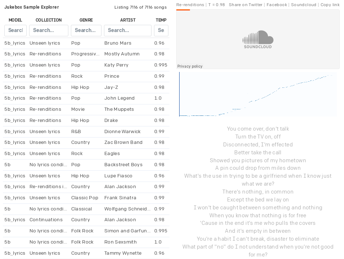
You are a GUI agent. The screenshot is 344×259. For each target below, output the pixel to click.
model (15, 20)
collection (49, 20)
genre (86, 20)
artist (127, 20)
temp (161, 20)
